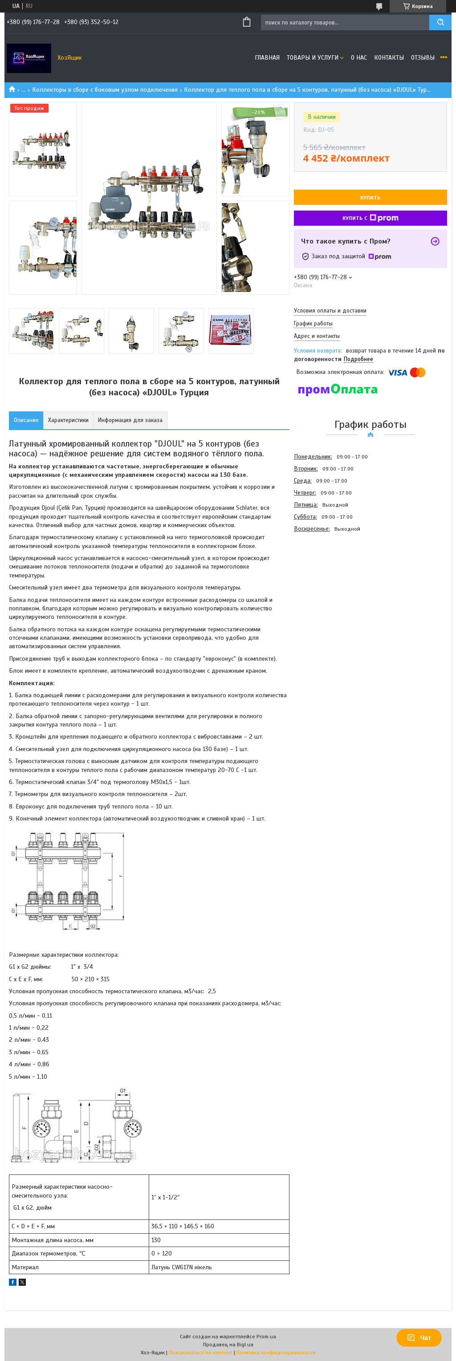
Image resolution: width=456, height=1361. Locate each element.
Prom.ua (266, 1336)
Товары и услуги (312, 57)
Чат (419, 1338)
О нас (359, 57)
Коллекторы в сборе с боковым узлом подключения (105, 89)
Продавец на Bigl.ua (228, 1344)
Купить (370, 198)
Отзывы (423, 57)
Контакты (389, 57)
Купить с (370, 218)
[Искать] (440, 22)
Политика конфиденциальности (276, 1352)
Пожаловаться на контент (200, 1352)
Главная (267, 57)
